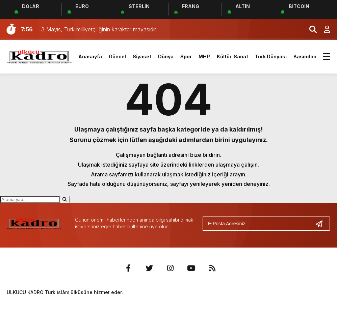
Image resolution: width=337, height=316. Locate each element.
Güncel (117, 56)
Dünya (166, 56)
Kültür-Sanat (232, 56)
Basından (304, 56)
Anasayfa (90, 56)
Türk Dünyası (271, 56)
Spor (186, 56)
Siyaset (142, 56)
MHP (204, 56)
